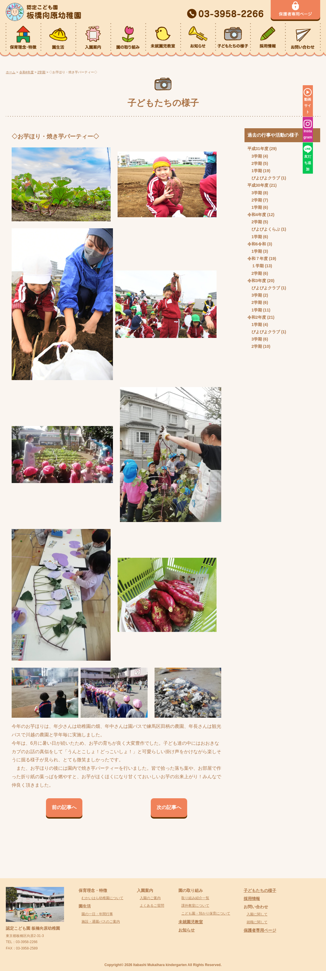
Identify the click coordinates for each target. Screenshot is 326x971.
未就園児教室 (190, 922)
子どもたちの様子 (260, 890)
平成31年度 (257, 148)
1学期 (256, 170)
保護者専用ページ (260, 930)
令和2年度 (256, 317)
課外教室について (195, 906)
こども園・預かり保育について (205, 913)
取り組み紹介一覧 (195, 898)
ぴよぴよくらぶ (265, 229)
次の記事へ (169, 807)
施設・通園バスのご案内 (101, 922)
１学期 (257, 265)
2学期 (256, 163)
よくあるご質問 (152, 906)
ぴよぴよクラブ (265, 178)
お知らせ (186, 930)
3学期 (256, 156)
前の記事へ (64, 807)
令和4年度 (256, 214)
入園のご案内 (150, 898)
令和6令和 (256, 244)
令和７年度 (257, 258)
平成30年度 (257, 185)
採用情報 (252, 898)
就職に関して (257, 922)
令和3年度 (256, 280)
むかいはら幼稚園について (102, 898)
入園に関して (257, 914)
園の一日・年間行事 (97, 914)
